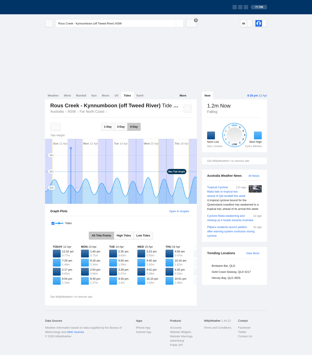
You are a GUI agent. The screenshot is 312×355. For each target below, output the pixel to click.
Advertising (177, 340)
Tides (127, 95)
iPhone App (143, 327)
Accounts (175, 327)
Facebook (244, 327)
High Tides (124, 235)
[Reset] (172, 23)
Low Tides (143, 235)
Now (207, 95)
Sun (94, 95)
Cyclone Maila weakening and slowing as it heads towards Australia (234, 218)
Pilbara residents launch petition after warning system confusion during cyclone (234, 231)
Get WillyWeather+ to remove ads (228, 160)
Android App (143, 332)
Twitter (242, 332)
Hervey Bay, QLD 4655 (226, 278)
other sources (75, 332)
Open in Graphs (179, 211)
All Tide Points (101, 235)
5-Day (134, 126)
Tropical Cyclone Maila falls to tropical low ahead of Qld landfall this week (234, 198)
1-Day (108, 126)
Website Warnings (181, 336)
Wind (67, 95)
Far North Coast (92, 111)
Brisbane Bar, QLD (223, 265)
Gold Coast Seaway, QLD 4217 (231, 271)
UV (117, 95)
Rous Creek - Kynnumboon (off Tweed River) (109, 111)
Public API (176, 345)
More (183, 95)
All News (253, 175)
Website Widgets (180, 332)
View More (252, 253)
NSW (72, 111)
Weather (53, 95)
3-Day (121, 126)
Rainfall (81, 95)
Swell (139, 95)
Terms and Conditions (217, 327)
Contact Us (245, 336)
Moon (105, 95)
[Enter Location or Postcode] (119, 23)
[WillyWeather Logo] (65, 7)
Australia (57, 111)
